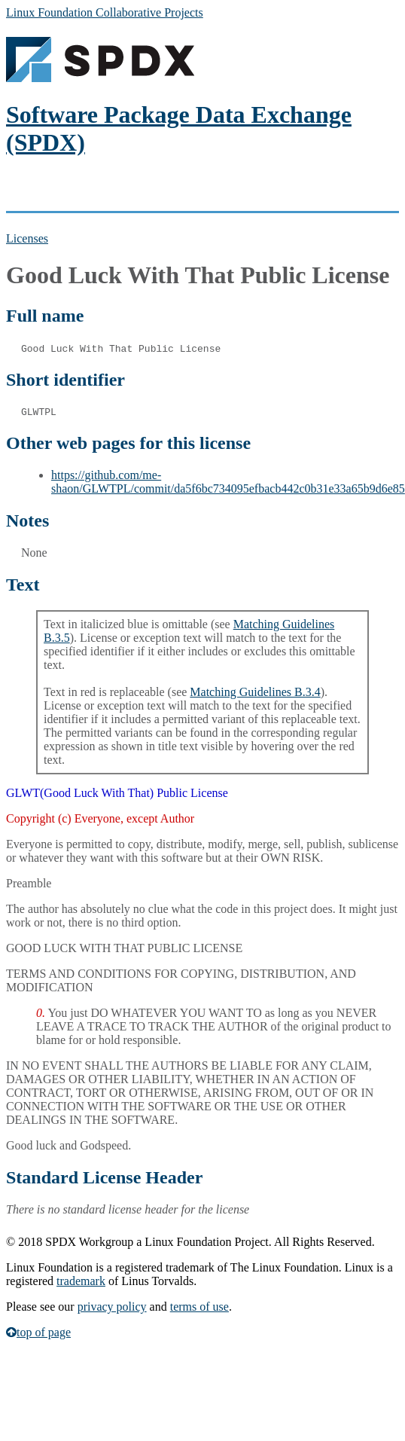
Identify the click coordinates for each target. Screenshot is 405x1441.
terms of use (199, 1306)
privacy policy (112, 1306)
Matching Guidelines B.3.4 (255, 691)
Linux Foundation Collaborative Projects (104, 12)
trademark (80, 1281)
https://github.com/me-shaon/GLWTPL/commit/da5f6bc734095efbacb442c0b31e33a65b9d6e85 (228, 482)
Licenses (27, 238)
